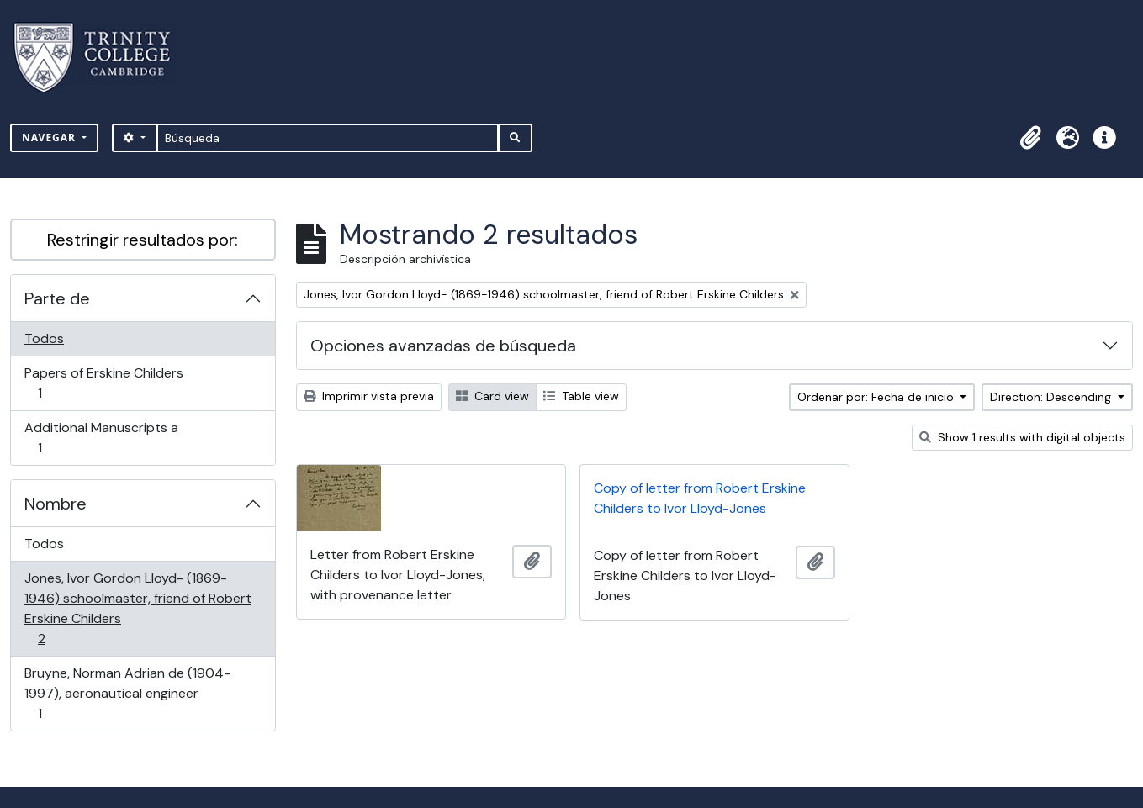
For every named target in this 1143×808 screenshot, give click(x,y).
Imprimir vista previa (369, 396)
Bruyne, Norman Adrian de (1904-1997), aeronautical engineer (127, 693)
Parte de (57, 298)
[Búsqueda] (327, 138)
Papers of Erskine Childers (103, 383)
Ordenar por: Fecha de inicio (877, 396)
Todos (44, 338)
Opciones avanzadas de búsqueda (443, 345)
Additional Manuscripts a (101, 437)
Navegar (50, 137)
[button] (1030, 137)
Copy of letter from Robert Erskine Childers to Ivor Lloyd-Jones (700, 498)
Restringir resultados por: (142, 240)
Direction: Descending (1052, 396)
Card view (492, 396)
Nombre (55, 504)
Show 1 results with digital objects (1022, 437)
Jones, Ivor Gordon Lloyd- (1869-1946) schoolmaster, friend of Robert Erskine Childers (137, 608)
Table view (581, 396)
